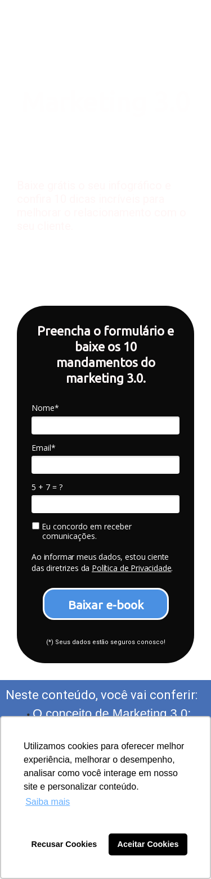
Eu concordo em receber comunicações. (82, 531)
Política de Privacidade (131, 568)
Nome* (45, 408)
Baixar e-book (105, 604)
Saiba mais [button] (47, 801)
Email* (44, 448)
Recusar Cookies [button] (64, 844)
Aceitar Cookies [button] (148, 844)
